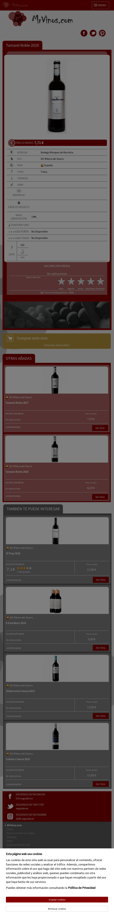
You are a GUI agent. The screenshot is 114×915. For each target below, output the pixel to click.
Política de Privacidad (81, 888)
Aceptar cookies (57, 899)
